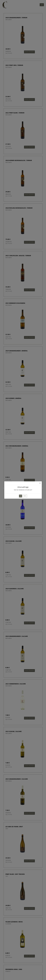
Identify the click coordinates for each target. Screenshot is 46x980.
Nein (25, 496)
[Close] (40, 483)
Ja (20, 496)
